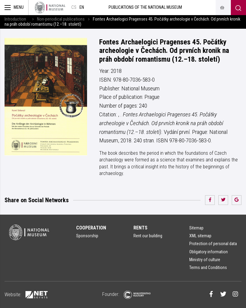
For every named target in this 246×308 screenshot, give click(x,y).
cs (73, 7)
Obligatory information (208, 251)
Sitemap (196, 227)
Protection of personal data (213, 243)
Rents (140, 228)
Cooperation (91, 228)
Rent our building (147, 235)
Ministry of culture (204, 259)
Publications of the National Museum (145, 7)
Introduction (15, 19)
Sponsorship (87, 235)
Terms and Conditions (208, 267)
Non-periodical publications (61, 19)
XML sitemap (200, 235)
